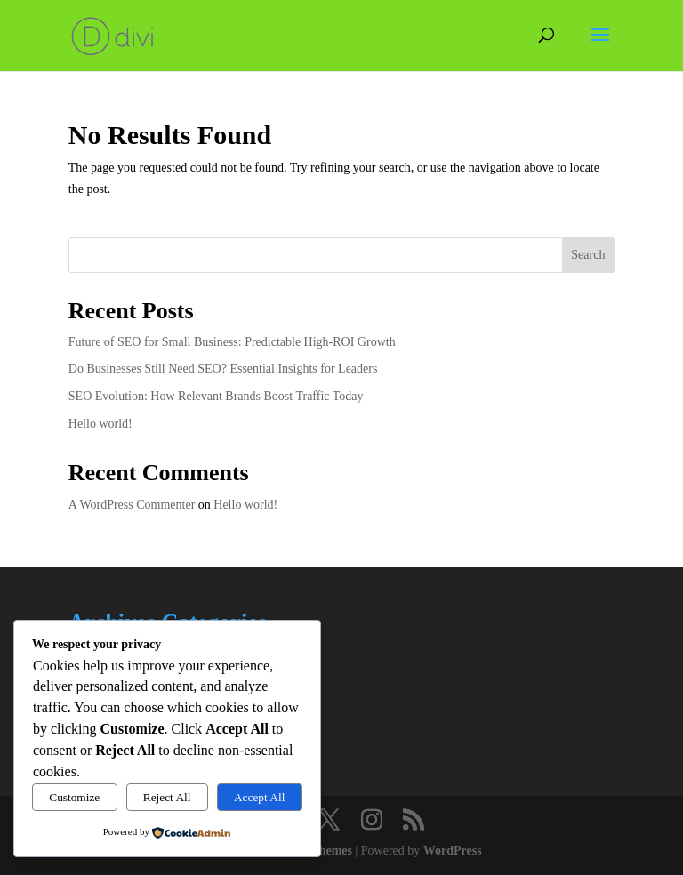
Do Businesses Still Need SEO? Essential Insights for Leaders (223, 368)
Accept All (259, 797)
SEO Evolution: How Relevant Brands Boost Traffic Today (216, 396)
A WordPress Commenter (132, 504)
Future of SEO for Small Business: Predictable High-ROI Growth (232, 342)
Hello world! (100, 423)
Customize (74, 797)
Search (588, 254)
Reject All (167, 797)
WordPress (452, 850)
